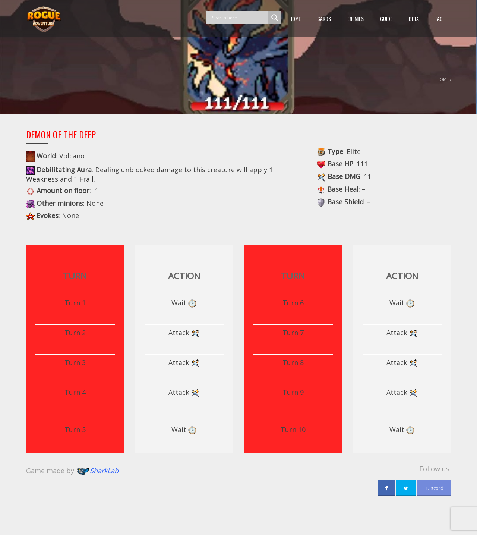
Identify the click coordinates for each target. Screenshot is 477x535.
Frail (86, 178)
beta (414, 18)
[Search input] (239, 17)
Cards (324, 18)
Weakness (42, 178)
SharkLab (104, 470)
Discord (433, 488)
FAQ (439, 18)
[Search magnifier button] (274, 17)
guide (386, 18)
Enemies (355, 18)
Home (295, 18)
